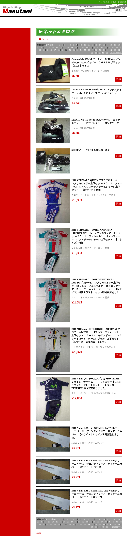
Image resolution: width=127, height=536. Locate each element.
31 (79, 47)
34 (90, 47)
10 (85, 45)
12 (92, 45)
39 (109, 47)
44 (44, 50)
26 (60, 47)
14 (100, 45)
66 (96, 52)
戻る (38, 532)
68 (103, 52)
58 (96, 50)
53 (77, 50)
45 (47, 50)
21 (42, 47)
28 (68, 47)
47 (55, 50)
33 (87, 47)
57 (92, 50)
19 (119, 45)
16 (107, 45)
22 (45, 47)
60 (104, 50)
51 (70, 50)
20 (38, 47)
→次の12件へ (116, 52)
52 (74, 50)
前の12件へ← (51, 45)
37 (102, 47)
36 (98, 47)
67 (99, 52)
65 (92, 52)
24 (53, 47)
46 (51, 50)
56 (89, 50)
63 (115, 50)
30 (76, 47)
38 (106, 47)
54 (81, 50)
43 (40, 50)
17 (111, 45)
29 (72, 47)
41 (117, 47)
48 (59, 50)
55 (85, 50)
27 (64, 47)
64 (119, 50)
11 (89, 45)
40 (113, 47)
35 (94, 47)
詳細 (118, 79)
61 (107, 50)
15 (104, 45)
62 (111, 50)
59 (100, 50)
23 (49, 47)
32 (83, 47)
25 (57, 47)
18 (115, 45)
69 (107, 52)
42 (121, 47)
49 (62, 50)
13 (96, 45)
